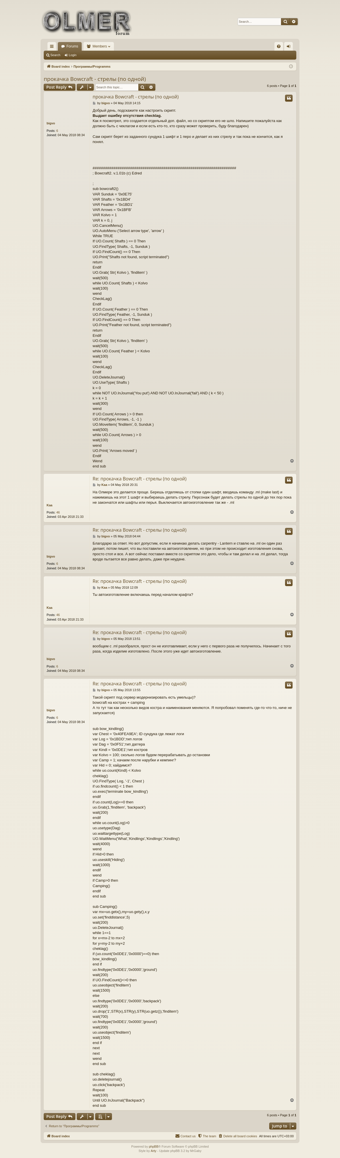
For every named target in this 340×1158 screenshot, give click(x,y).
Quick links (53, 47)
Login (73, 55)
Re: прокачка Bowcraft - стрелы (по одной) (139, 479)
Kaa (49, 505)
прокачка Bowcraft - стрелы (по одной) (95, 79)
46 (58, 512)
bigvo (51, 123)
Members (100, 46)
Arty (153, 1151)
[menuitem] (278, 46)
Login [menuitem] (290, 47)
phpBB (153, 1146)
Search (55, 55)
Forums (72, 46)
